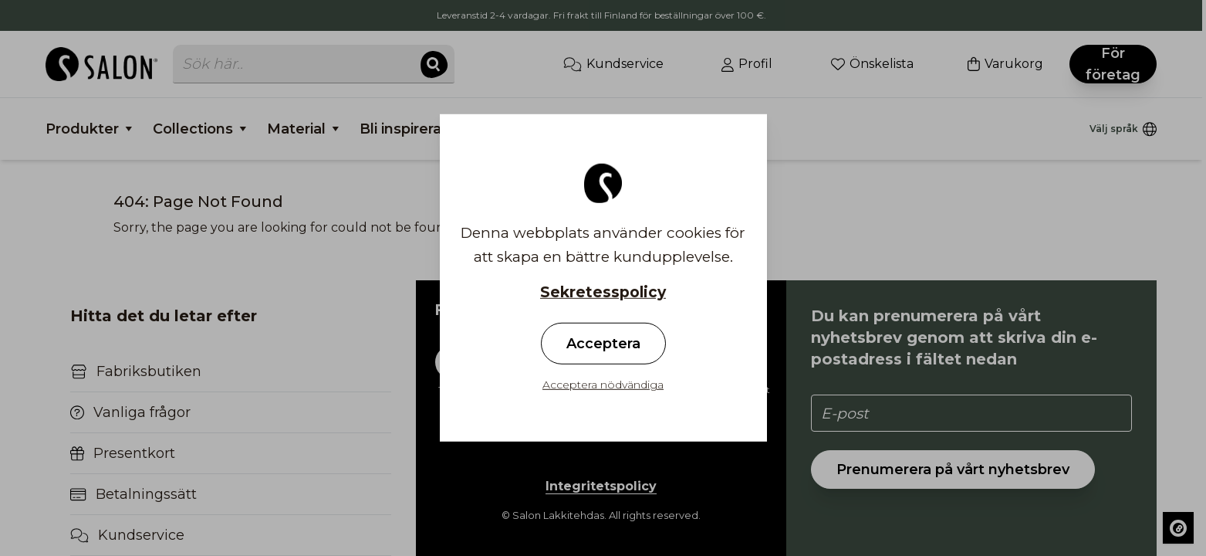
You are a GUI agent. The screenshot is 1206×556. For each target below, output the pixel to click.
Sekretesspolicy (603, 292)
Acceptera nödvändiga (603, 385)
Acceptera (603, 343)
